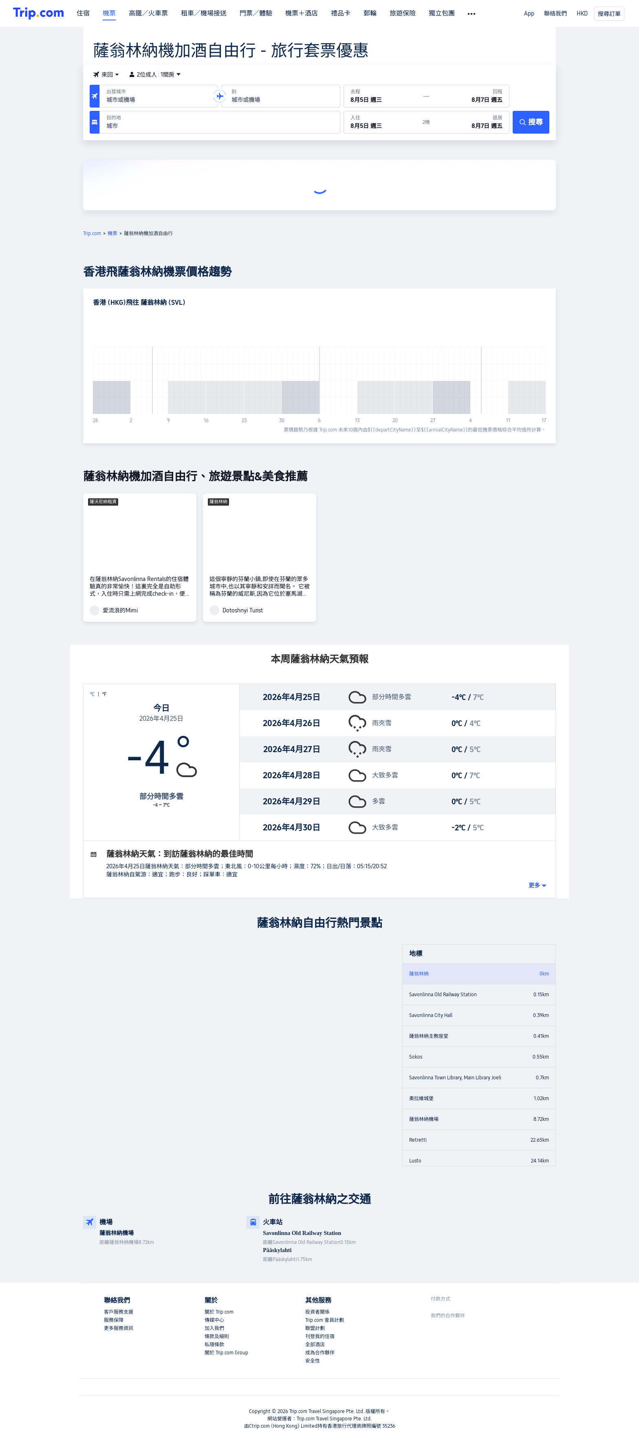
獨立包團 (442, 13)
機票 (109, 13)
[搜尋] (531, 122)
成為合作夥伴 (320, 1353)
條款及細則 (217, 1336)
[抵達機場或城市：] (280, 96)
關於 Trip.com (219, 1312)
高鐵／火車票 (148, 13)
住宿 (83, 13)
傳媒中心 (214, 1320)
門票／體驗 (256, 13)
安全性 (312, 1361)
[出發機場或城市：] (158, 96)
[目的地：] (219, 122)
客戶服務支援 (118, 1312)
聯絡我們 (555, 13)
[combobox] (157, 99)
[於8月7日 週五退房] (469, 122)
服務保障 (113, 1320)
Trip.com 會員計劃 (324, 1320)
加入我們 (214, 1328)
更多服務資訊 (118, 1328)
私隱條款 (214, 1344)
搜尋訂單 (609, 14)
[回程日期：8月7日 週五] (469, 96)
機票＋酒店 (301, 13)
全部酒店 (315, 1344)
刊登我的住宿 (320, 1336)
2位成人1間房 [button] (155, 74)
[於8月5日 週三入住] (383, 122)
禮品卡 (340, 13)
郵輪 (370, 13)
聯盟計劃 (315, 1328)
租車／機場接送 (204, 13)
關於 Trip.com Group (226, 1353)
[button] (106, 74)
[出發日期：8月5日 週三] (384, 96)
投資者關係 (317, 1312)
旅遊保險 (403, 13)
